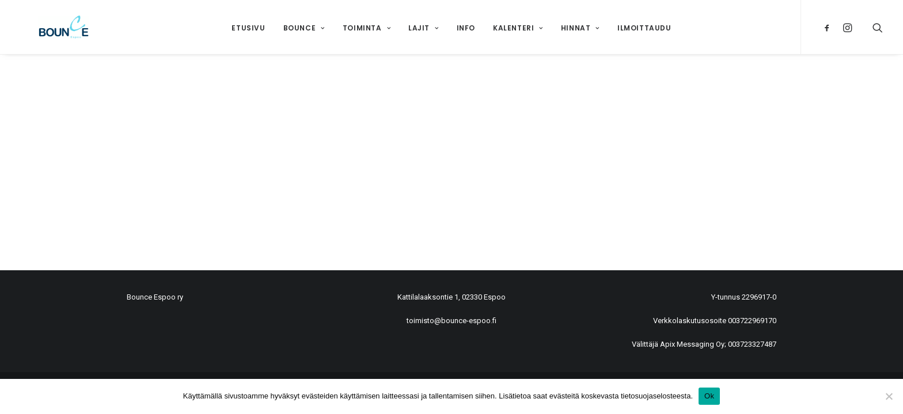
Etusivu (248, 28)
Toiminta (366, 28)
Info (466, 28)
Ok (709, 396)
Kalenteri (518, 28)
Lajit (423, 28)
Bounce (304, 28)
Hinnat (580, 28)
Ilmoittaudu (644, 28)
